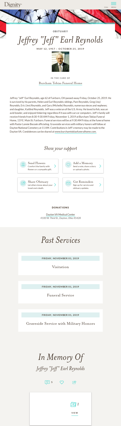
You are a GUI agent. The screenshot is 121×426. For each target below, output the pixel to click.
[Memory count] (47, 382)
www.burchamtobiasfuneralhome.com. (76, 131)
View (74, 413)
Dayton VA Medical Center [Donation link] (60, 214)
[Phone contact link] (106, 6)
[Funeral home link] (60, 83)
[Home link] (13, 4)
